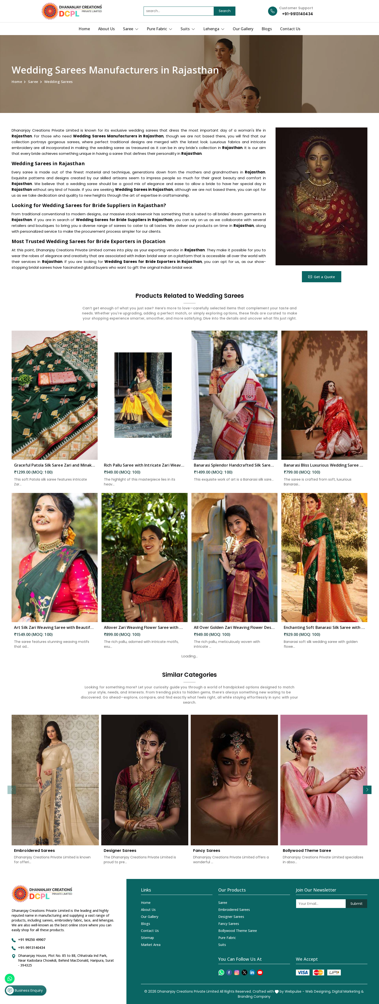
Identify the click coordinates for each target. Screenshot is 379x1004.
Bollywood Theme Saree (307, 854)
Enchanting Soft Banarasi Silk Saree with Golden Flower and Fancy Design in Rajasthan (324, 631)
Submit (356, 903)
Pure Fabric (159, 28)
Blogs (267, 28)
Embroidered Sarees (34, 854)
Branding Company (254, 996)
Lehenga (214, 28)
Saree (130, 28)
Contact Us (290, 28)
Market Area (150, 944)
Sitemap (147, 937)
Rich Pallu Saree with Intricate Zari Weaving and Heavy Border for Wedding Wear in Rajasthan (144, 469)
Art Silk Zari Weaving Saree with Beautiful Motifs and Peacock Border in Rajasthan (54, 631)
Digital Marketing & (348, 991)
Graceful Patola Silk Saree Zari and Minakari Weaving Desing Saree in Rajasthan (54, 469)
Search (225, 10)
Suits (188, 28)
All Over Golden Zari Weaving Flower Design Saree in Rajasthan (234, 631)
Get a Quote (321, 276)
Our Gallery (243, 28)
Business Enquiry (24, 990)
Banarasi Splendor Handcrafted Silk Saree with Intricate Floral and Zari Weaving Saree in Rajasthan (234, 469)
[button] (367, 790)
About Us (106, 28)
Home (84, 28)
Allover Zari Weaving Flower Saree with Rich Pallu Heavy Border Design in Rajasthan (144, 631)
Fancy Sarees (206, 854)
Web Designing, (318, 991)
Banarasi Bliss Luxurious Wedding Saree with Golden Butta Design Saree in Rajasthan (324, 469)
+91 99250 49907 (31, 939)
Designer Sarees (120, 854)
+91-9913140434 (297, 13)
